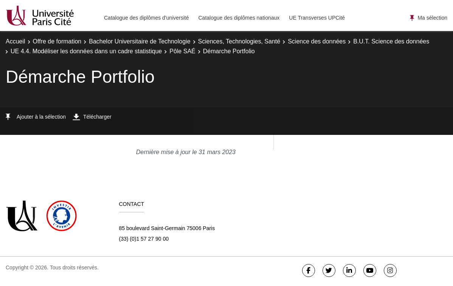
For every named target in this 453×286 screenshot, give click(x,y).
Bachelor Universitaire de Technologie (139, 41)
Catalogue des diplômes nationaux (238, 18)
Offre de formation (57, 41)
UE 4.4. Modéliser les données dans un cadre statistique (86, 51)
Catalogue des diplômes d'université (146, 18)
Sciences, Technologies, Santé (239, 41)
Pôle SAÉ (182, 51)
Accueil (15, 41)
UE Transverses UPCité (317, 18)
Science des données (317, 41)
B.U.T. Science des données (391, 41)
